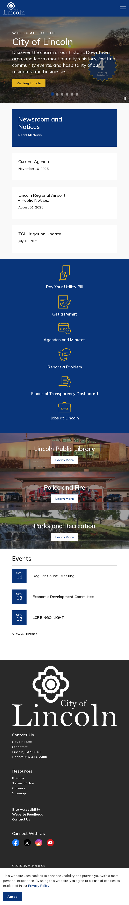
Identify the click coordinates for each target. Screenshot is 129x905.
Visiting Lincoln (28, 83)
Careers (18, 788)
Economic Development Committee (63, 596)
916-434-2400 (35, 757)
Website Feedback (27, 814)
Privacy (18, 778)
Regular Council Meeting (53, 576)
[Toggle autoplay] (125, 99)
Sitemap (19, 793)
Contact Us (21, 819)
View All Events (24, 634)
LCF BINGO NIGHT (48, 617)
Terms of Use (23, 783)
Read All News (30, 135)
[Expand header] (123, 8)
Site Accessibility (26, 809)
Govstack (32, 874)
